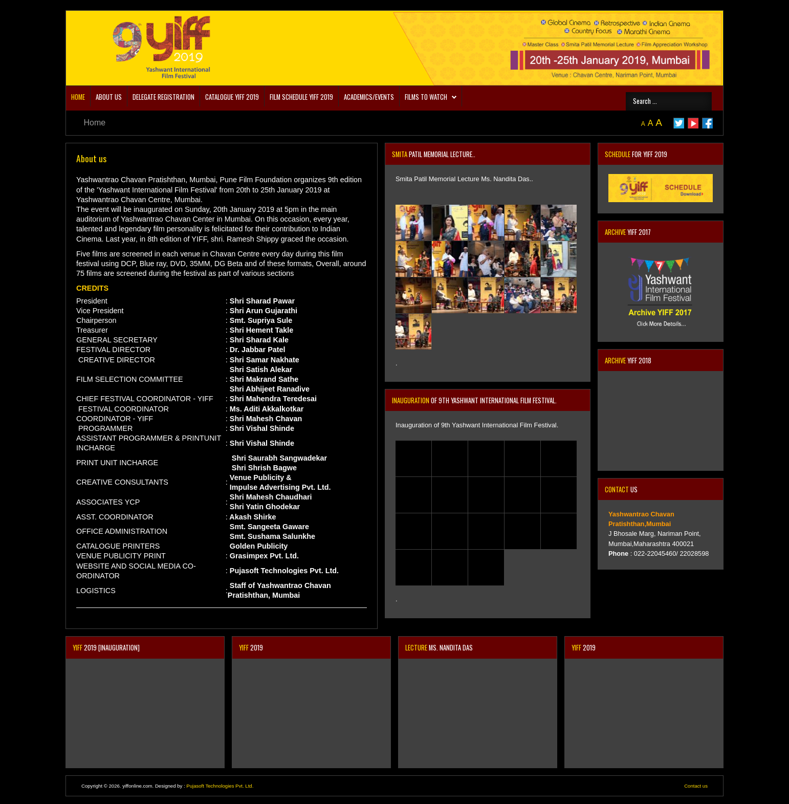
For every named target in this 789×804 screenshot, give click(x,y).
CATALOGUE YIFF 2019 (232, 97)
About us (109, 97)
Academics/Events (369, 97)
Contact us (696, 786)
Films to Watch (426, 97)
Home (78, 97)
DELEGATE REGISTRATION (163, 97)
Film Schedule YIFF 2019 (301, 97)
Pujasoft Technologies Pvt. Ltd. (219, 786)
